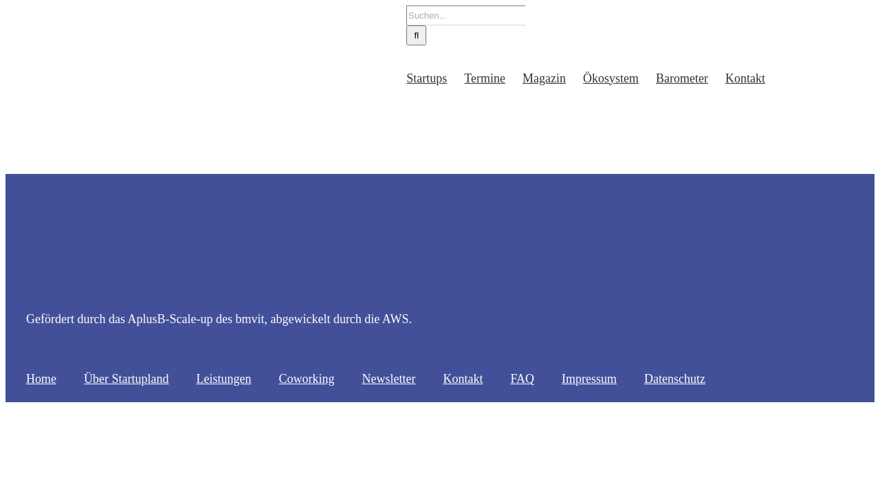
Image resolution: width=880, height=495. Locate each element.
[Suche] (365, 35)
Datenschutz (674, 379)
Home (41, 379)
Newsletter (388, 379)
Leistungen (223, 379)
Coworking (306, 379)
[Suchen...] (414, 15)
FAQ (522, 379)
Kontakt (463, 379)
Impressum (589, 379)
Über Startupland (126, 379)
